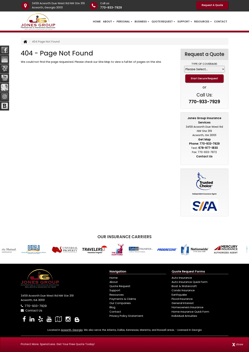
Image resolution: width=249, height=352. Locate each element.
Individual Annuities (184, 316)
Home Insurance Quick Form (190, 312)
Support (114, 290)
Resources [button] (203, 21)
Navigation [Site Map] (117, 271)
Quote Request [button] (163, 21)
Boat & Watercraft (184, 286)
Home (97, 21)
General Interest (183, 303)
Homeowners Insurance (187, 307)
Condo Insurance (183, 290)
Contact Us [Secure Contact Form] (204, 156)
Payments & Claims (122, 299)
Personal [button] (124, 21)
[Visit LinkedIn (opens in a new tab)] (32, 319)
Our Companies (120, 303)
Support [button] (184, 21)
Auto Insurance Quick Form (189, 282)
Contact (220, 21)
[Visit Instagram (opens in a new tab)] (68, 319)
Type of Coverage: (204, 64)
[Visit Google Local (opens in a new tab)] (58, 319)
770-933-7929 (111, 7)
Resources (116, 295)
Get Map (204, 139)
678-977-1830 (208, 148)
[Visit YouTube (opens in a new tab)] (49, 319)
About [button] (108, 21)
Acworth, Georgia (72, 330)
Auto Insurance (182, 278)
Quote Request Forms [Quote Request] (188, 271)
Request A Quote (212, 5)
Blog (112, 307)
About (113, 282)
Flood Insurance (182, 299)
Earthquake (179, 295)
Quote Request (119, 286)
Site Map (104, 62)
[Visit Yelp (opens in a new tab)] (40, 319)
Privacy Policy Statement (126, 316)
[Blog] (77, 319)
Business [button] (142, 21)
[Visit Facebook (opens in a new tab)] (24, 319)
